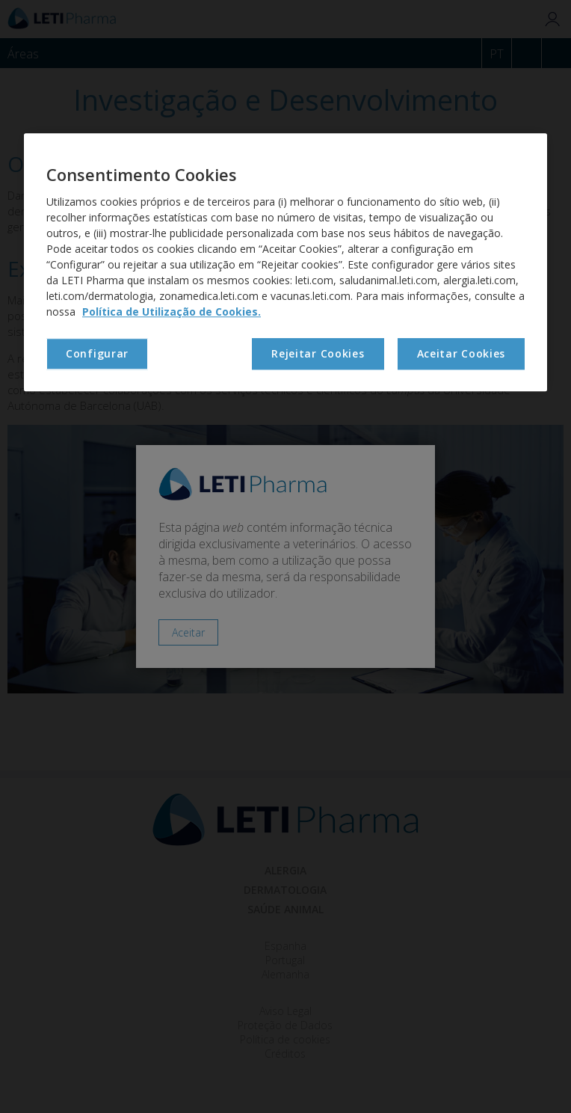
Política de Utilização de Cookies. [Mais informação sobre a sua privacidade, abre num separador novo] (171, 311)
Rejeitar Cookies (317, 353)
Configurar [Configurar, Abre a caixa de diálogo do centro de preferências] (97, 353)
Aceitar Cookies (461, 353)
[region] (285, 261)
